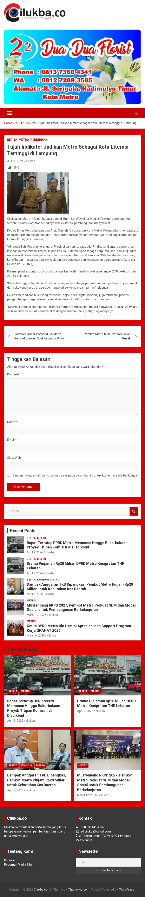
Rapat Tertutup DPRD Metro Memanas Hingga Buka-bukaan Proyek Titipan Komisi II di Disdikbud (77, 545)
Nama (12, 422)
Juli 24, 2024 (15, 161)
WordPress (126, 889)
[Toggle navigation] (9, 113)
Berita (12, 139)
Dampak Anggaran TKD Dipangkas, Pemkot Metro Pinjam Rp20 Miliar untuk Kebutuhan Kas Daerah (80, 586)
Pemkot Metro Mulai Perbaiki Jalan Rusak (107, 336)
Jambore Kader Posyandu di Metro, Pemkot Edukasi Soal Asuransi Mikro (39, 336)
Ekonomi (43, 579)
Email (12, 440)
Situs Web (14, 458)
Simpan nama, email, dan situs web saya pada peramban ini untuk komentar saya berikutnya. (75, 475)
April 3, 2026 (35, 552)
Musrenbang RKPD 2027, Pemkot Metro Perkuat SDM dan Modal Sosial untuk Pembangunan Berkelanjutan (81, 607)
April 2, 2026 (35, 573)
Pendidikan (39, 139)
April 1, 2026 (35, 594)
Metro (24, 139)
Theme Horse (77, 889)
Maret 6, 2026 (36, 635)
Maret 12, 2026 (36, 614)
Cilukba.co (41, 889)
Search (134, 511)
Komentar (15, 374)
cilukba (30, 161)
